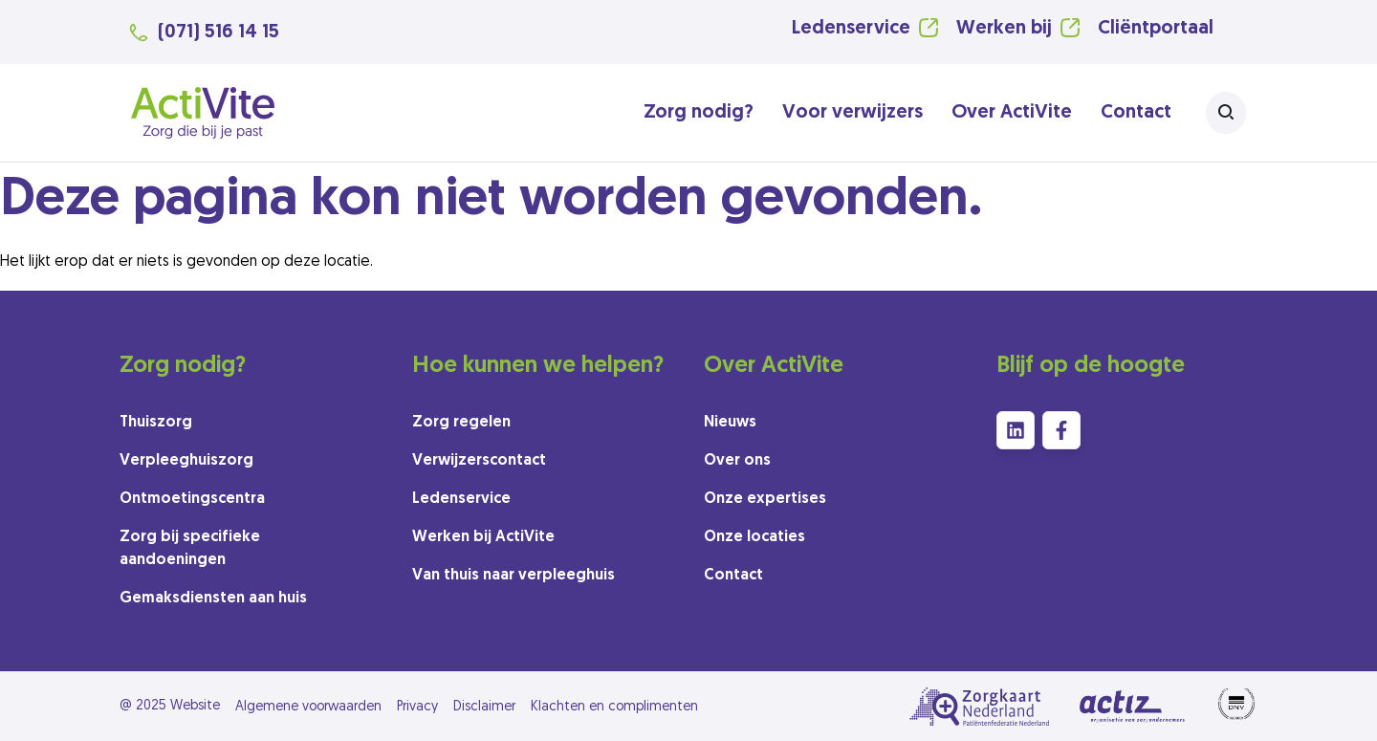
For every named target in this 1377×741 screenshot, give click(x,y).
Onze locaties (754, 537)
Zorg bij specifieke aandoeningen (190, 549)
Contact (1136, 112)
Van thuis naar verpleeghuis (513, 575)
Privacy (417, 707)
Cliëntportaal (1155, 28)
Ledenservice (851, 28)
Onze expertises (765, 499)
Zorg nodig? (699, 112)
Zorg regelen (461, 422)
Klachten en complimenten (614, 707)
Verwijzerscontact (479, 461)
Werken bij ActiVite (483, 537)
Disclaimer (484, 707)
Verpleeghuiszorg (186, 461)
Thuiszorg (156, 422)
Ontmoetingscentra (192, 499)
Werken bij (1004, 28)
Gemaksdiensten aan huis (213, 598)
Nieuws (730, 422)
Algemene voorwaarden (308, 707)
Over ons (737, 461)
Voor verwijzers (852, 112)
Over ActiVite (1011, 112)
